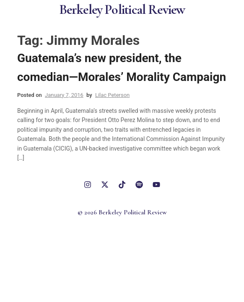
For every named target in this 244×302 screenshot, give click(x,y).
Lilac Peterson (112, 95)
